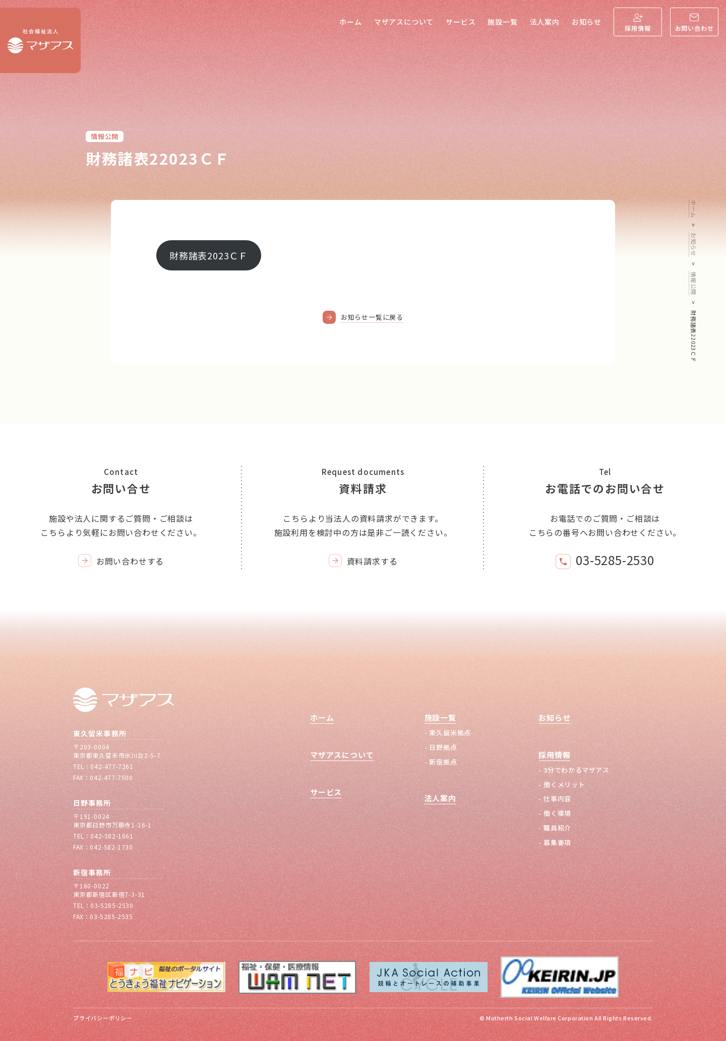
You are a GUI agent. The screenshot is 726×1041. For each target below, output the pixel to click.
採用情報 (637, 28)
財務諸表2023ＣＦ (208, 255)
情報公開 (104, 136)
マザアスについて (404, 22)
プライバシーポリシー (103, 1018)
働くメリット (564, 784)
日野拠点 (443, 747)
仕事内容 (557, 798)
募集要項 (557, 842)
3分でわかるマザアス (576, 770)
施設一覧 (502, 22)
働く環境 (557, 813)
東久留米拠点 (450, 732)
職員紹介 (557, 827)
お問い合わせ (694, 28)
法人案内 (545, 22)
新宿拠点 (443, 762)
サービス (460, 22)
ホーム (350, 22)
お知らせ (586, 22)
